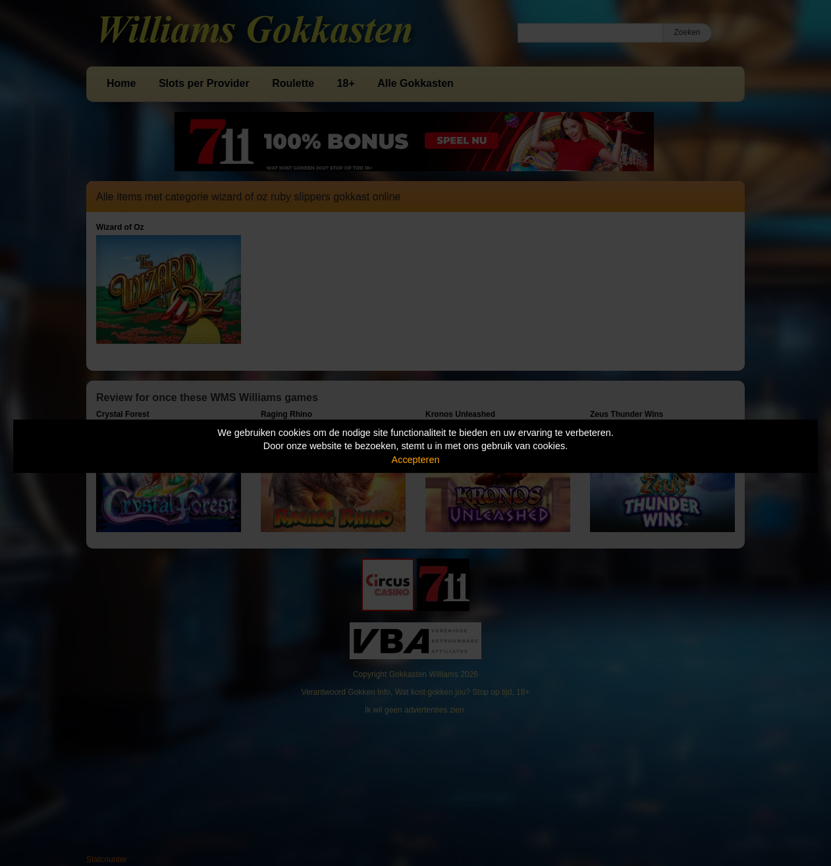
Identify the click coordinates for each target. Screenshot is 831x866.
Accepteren (416, 459)
